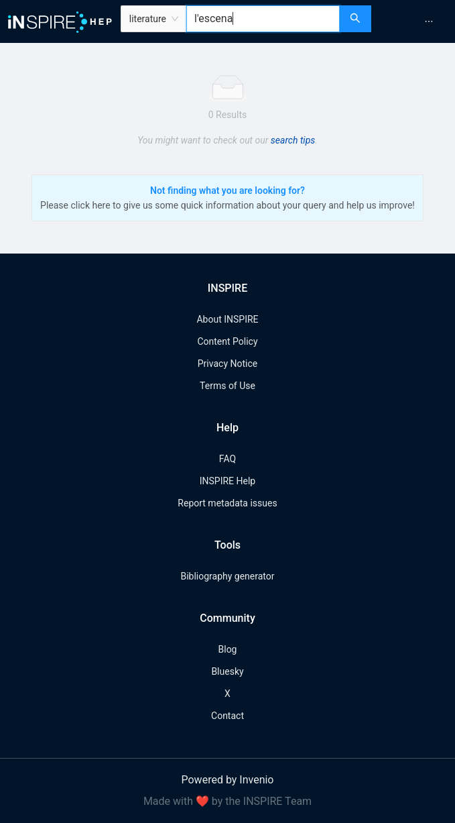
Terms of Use (227, 385)
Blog (227, 649)
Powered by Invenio (228, 779)
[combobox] (263, 18)
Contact (227, 715)
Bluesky (227, 671)
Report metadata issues (227, 503)
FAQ (227, 458)
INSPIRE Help (227, 481)
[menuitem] (429, 21)
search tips (293, 140)
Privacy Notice (227, 363)
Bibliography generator (227, 576)
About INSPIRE (227, 319)
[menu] (415, 21)
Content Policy (227, 341)
